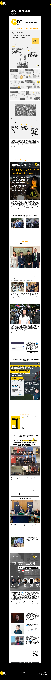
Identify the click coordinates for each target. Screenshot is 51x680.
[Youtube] (46, 674)
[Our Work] (30, 4)
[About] (24, 4)
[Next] (38, 666)
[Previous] (14, 666)
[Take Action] (41, 4)
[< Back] (14, 8)
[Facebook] (42, 674)
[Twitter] (44, 674)
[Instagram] (39, 674)
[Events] (35, 4)
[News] (47, 4)
